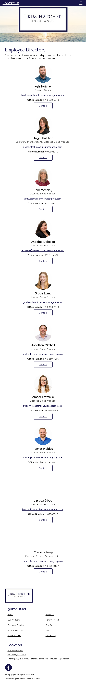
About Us (50, 614)
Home (10, 614)
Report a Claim (14, 635)
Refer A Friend (52, 619)
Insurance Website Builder (28, 678)
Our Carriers (51, 625)
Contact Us (11, 3)
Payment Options (15, 630)
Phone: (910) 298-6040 (18, 658)
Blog (48, 630)
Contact (43, 105)
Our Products (14, 619)
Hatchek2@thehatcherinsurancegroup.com (49, 658)
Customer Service (16, 625)
